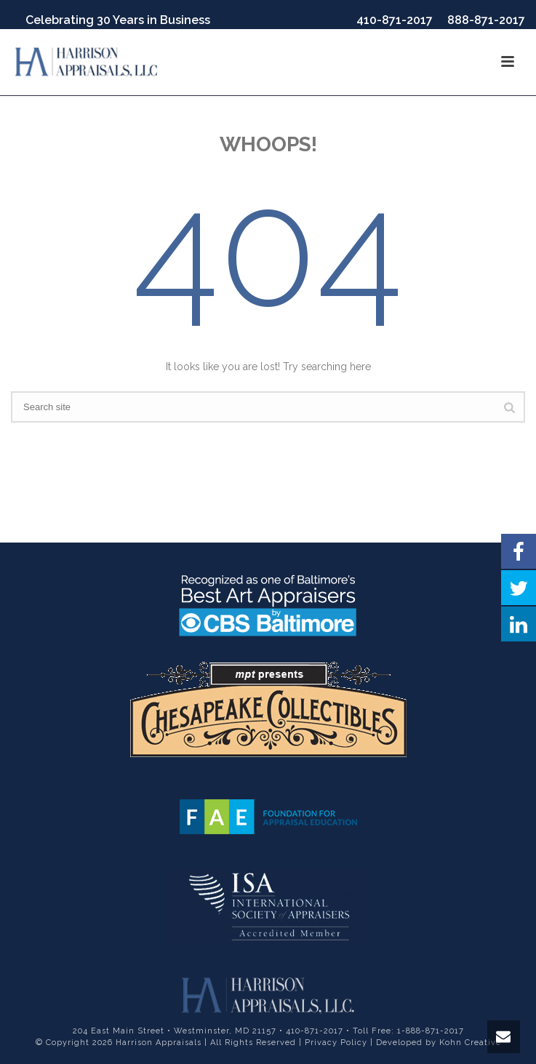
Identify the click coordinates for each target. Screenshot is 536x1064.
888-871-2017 (486, 20)
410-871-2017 (394, 20)
